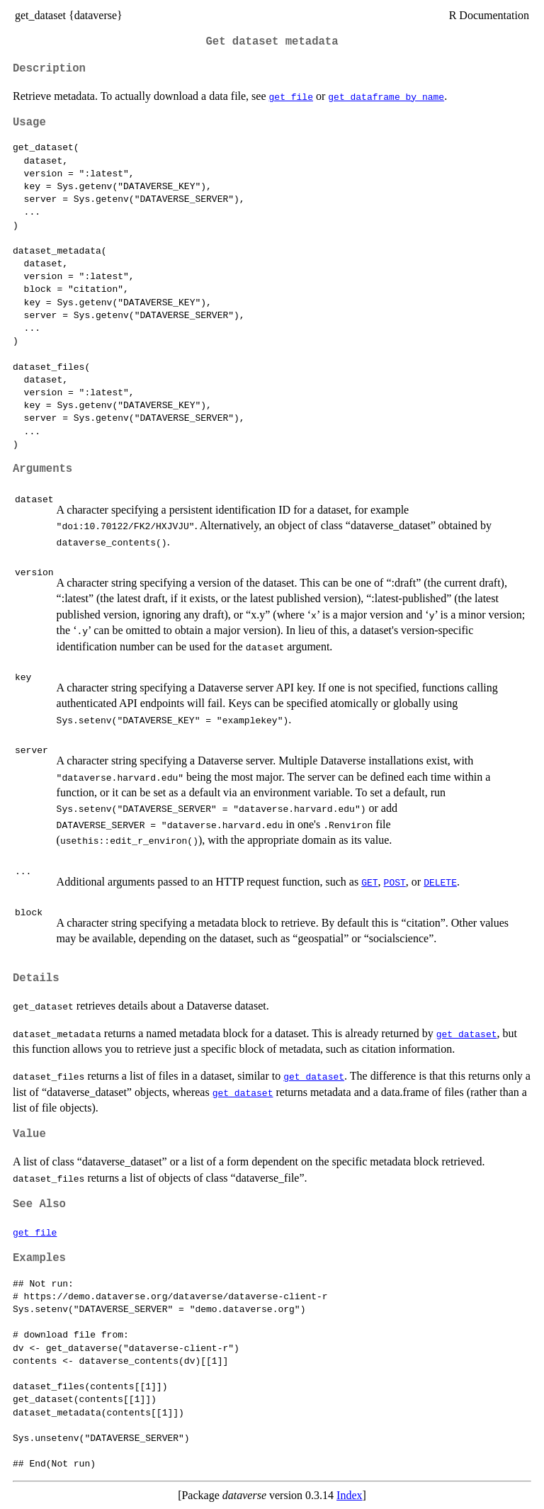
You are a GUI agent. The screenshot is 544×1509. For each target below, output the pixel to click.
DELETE (440, 882)
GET (369, 882)
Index (349, 1495)
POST (395, 882)
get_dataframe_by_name (386, 96)
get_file (291, 96)
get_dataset (466, 1033)
